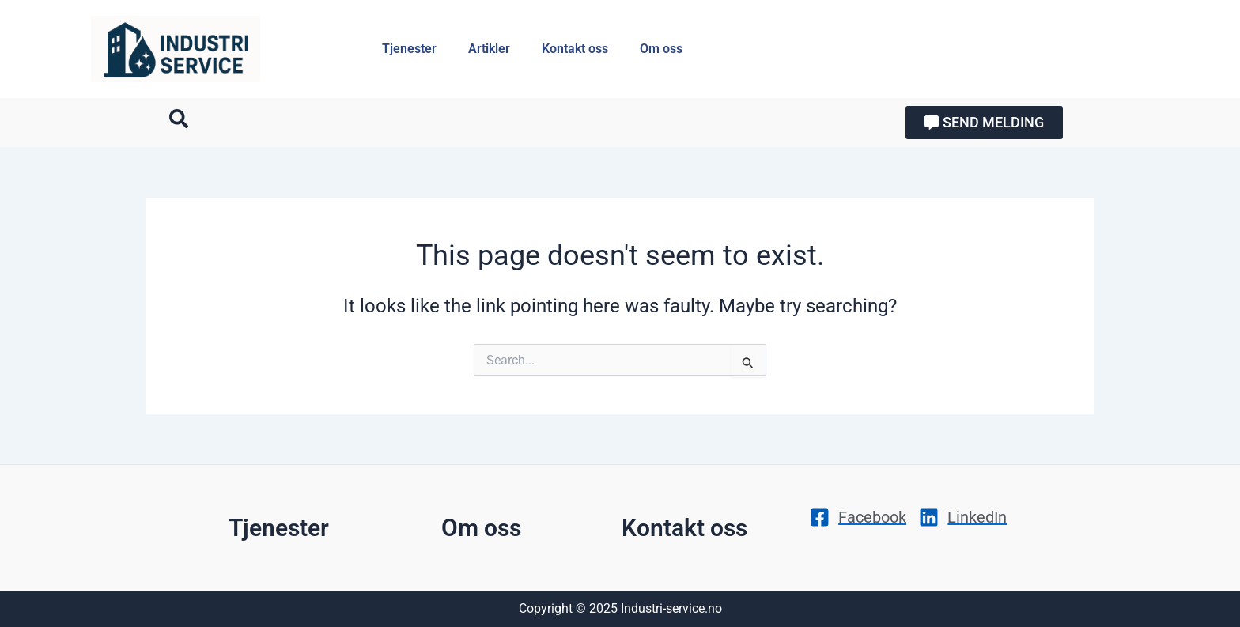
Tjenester (409, 48)
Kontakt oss (575, 48)
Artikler (489, 48)
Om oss (661, 48)
